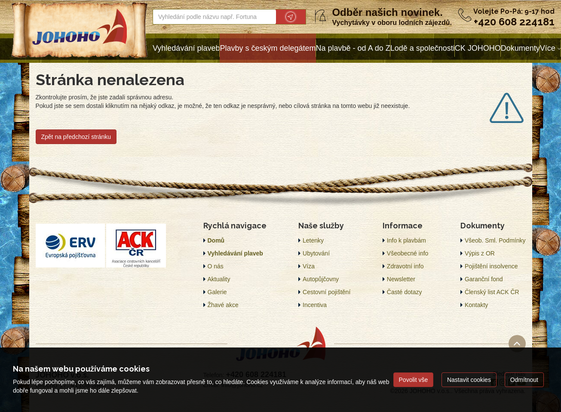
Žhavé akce (223, 304)
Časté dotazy (404, 292)
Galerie (217, 292)
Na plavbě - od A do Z (353, 48)
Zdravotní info (405, 266)
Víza (309, 266)
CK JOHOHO (478, 48)
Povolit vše (413, 379)
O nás (216, 266)
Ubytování (316, 253)
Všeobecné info (408, 253)
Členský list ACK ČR (492, 292)
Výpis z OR (480, 253)
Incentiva (315, 304)
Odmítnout (524, 379)
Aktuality (219, 279)
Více (547, 48)
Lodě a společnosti (422, 48)
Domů (216, 240)
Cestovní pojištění (326, 292)
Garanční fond (484, 279)
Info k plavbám (406, 240)
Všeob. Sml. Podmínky (495, 240)
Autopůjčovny (321, 279)
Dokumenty (520, 48)
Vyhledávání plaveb (186, 48)
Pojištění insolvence (491, 266)
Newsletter (401, 279)
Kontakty (476, 304)
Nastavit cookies (469, 379)
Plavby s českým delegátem (268, 48)
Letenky (313, 240)
